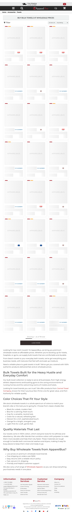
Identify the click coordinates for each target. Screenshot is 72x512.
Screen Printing (24, 486)
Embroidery (23, 488)
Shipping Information (43, 486)
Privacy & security (42, 492)
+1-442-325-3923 (7, 484)
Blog (55, 490)
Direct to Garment (25, 490)
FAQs (55, 488)
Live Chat (56, 8)
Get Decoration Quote (26, 484)
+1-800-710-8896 (7, 482)
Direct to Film (24, 494)
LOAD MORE (36, 343)
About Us (56, 482)
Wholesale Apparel (35, 467)
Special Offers (41, 488)
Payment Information (43, 484)
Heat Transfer (24, 492)
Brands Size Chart (42, 494)
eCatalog (56, 492)
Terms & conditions (59, 486)
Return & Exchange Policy (44, 490)
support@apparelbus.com (10, 486)
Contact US (57, 484)
